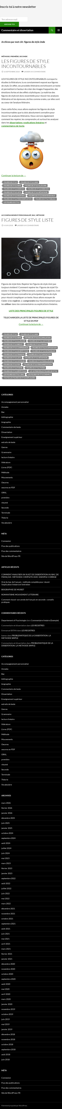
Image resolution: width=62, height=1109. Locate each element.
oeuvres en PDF (8, 487)
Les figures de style (12, 202)
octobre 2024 (7, 833)
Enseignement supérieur (11, 437)
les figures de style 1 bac (14, 374)
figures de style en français (43, 351)
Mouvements (7, 477)
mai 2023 (5, 858)
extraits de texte (8, 442)
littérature (5, 462)
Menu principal (58, 30)
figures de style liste (12, 192)
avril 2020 (5, 994)
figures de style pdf (12, 364)
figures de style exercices (38, 189)
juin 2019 (5, 1019)
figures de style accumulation (38, 337)
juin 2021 (5, 934)
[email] (14, 19)
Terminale (5, 512)
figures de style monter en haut (42, 195)
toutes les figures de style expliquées (19, 378)
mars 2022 (6, 903)
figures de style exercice (14, 189)
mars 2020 (6, 999)
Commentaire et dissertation (17, 30)
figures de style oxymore (14, 361)
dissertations (16, 122)
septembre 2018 (8, 1049)
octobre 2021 (7, 918)
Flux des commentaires (11, 551)
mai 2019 (5, 1024)
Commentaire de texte (11, 427)
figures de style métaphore (36, 192)
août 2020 (5, 984)
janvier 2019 (6, 1029)
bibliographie (7, 417)
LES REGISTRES (37, 625)
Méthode (5, 56)
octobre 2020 (7, 974)
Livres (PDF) (6, 467)
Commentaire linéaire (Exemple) (45, 620)
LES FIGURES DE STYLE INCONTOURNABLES (25, 63)
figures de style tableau (46, 199)
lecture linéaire (7, 457)
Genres (4, 447)
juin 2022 (5, 893)
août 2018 (5, 1054)
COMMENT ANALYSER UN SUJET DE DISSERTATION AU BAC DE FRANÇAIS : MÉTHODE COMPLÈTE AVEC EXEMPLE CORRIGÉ (30, 575)
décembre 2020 (8, 964)
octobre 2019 (7, 1014)
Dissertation (6, 432)
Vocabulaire (6, 523)
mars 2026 (6, 803)
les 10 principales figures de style (43, 371)
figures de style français (14, 354)
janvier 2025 (6, 828)
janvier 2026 (6, 813)
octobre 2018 (7, 1044)
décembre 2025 (8, 818)
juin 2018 (5, 1059)
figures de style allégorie (36, 185)
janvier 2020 (6, 1004)
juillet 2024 (6, 848)
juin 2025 (5, 823)
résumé (4, 502)
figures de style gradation (39, 354)
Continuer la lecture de (13, 175)
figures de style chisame (37, 344)
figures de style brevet (13, 344)
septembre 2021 (8, 923)
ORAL (4, 492)
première (14, 56)
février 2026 (6, 808)
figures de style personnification (18, 199)
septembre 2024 (8, 838)
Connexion (6, 541)
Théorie (4, 517)
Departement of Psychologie (13, 620)
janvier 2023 (6, 873)
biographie (6, 422)
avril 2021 (5, 944)
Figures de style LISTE (27, 220)
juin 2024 (5, 853)
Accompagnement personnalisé (16, 215)
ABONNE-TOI (9, 24)
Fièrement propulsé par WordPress (14, 1106)
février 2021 (6, 954)
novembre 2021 (8, 913)
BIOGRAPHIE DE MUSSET (12, 589)
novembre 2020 (8, 969)
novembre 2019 (8, 1009)
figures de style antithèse (40, 341)
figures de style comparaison (16, 348)
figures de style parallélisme (41, 361)
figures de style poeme (13, 368)
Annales (4, 407)
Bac (33, 215)
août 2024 (5, 843)
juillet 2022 (6, 888)
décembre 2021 (8, 908)
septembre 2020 (8, 979)
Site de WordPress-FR (10, 556)
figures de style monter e (14, 195)
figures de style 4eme (12, 185)
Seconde (23, 56)
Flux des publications (10, 546)
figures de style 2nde (29, 182)
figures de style (10, 182)
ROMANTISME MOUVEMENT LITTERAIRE (20, 594)
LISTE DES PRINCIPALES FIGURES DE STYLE (31, 310)
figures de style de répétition (16, 351)
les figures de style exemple (39, 374)
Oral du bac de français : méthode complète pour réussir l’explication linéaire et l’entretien (25, 583)
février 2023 (6, 868)
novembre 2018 (8, 1039)
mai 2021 (5, 939)
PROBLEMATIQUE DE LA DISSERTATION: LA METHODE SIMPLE (27, 644)
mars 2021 (6, 949)
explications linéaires (33, 122)
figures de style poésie (35, 368)
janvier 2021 (6, 959)
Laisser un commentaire (35, 72)
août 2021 (5, 928)
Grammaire (6, 452)
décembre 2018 (8, 1034)
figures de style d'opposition (44, 348)
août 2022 (5, 883)
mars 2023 (6, 863)
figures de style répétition (15, 371)
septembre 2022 (8, 878)
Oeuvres (5, 482)
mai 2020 (5, 989)
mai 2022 (5, 898)
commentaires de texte (12, 126)
